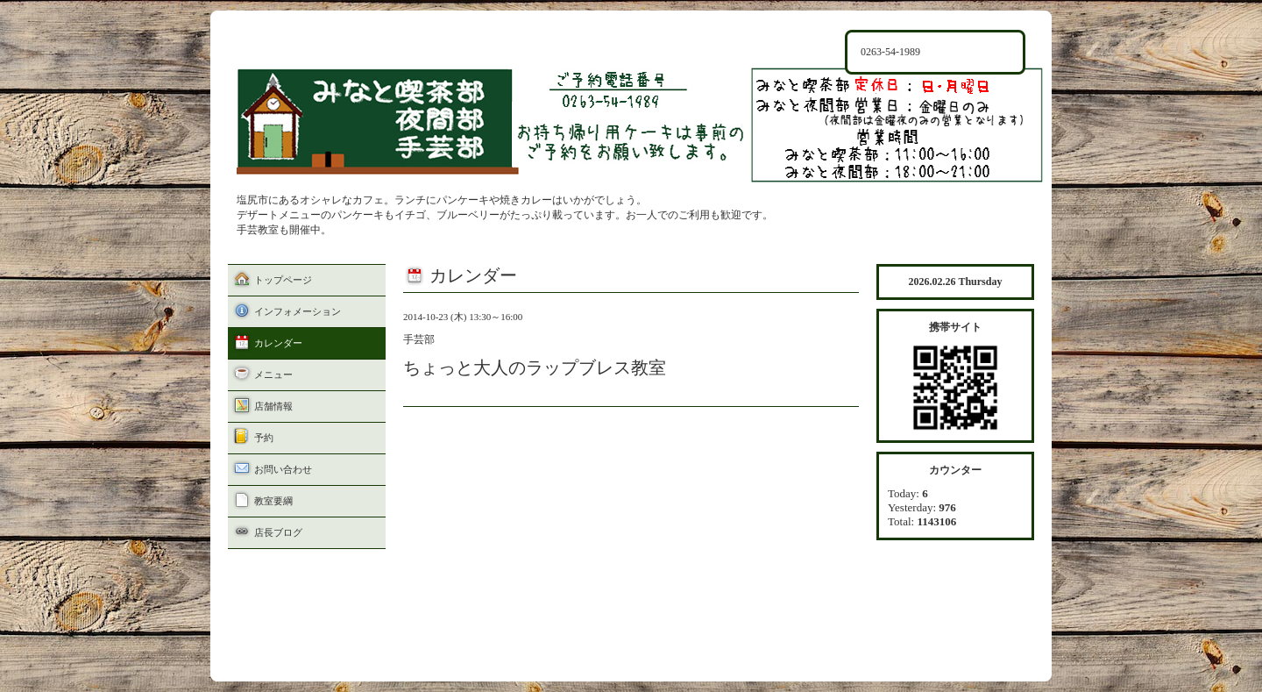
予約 (263, 437)
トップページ (283, 280)
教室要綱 (273, 501)
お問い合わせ (283, 469)
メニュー (273, 374)
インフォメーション (297, 311)
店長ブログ (278, 532)
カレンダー (278, 343)
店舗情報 (273, 406)
